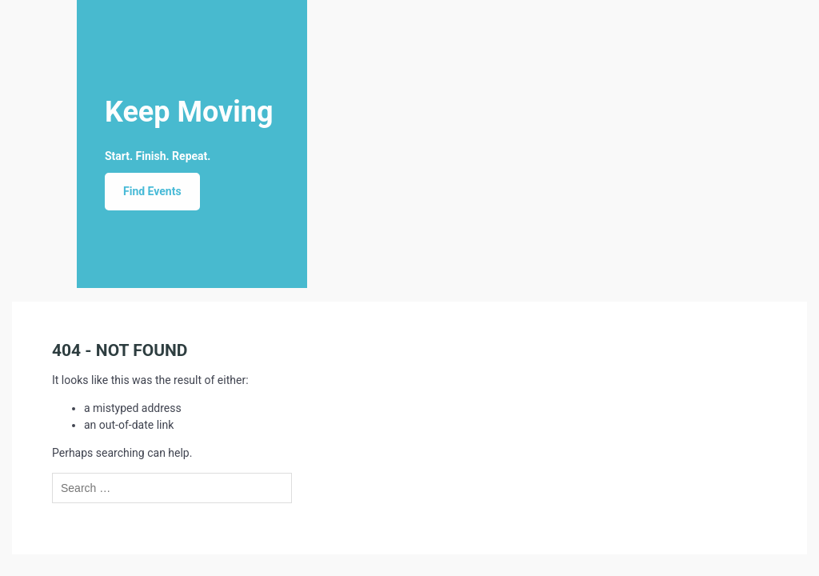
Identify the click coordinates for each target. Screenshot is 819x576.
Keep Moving (189, 112)
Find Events (152, 191)
